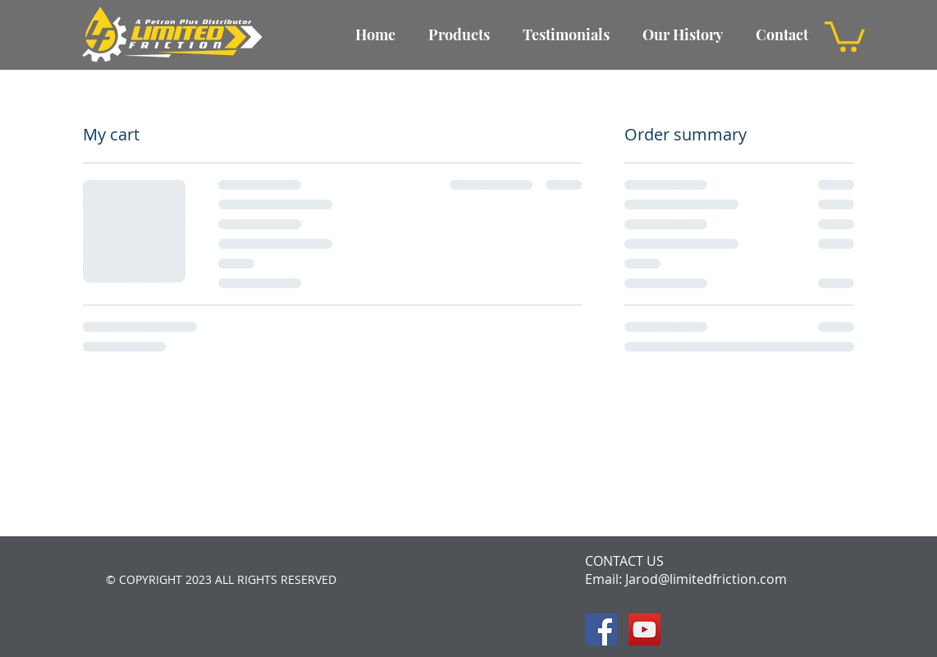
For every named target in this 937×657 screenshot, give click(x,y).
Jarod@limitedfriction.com (706, 579)
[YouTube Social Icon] (644, 629)
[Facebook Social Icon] (601, 629)
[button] (845, 35)
